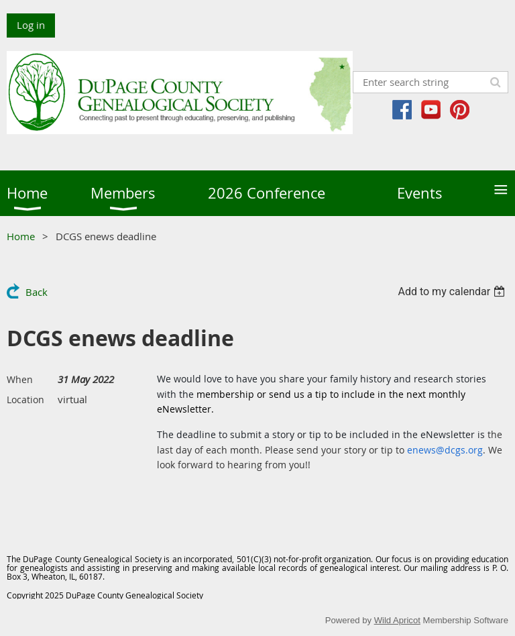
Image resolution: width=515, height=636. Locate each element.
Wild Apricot (397, 620)
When (20, 379)
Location (25, 399)
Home (21, 236)
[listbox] (453, 291)
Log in (31, 25)
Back (36, 292)
